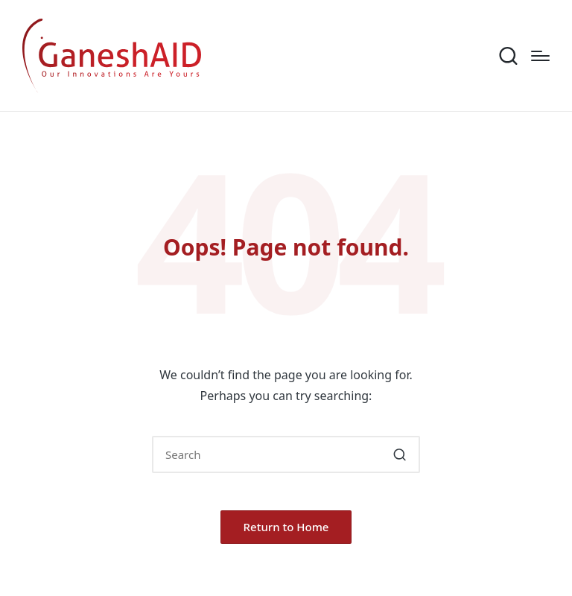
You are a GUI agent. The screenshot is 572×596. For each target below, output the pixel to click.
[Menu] (540, 56)
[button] (399, 454)
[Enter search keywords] (286, 454)
